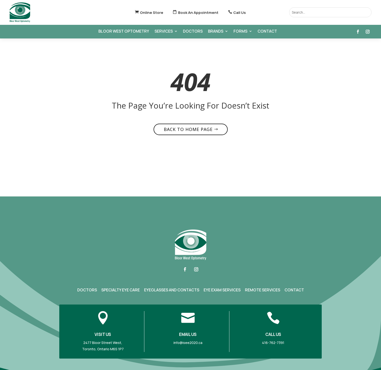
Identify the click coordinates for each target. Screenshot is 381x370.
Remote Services (262, 290)
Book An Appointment (198, 12)
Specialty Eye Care (120, 290)
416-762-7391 (273, 342)
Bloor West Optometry (123, 31)
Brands (215, 31)
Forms (240, 31)
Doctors (193, 31)
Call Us (239, 12)
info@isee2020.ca (187, 342)
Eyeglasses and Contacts (171, 290)
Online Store (151, 12)
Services (164, 31)
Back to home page (188, 129)
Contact (267, 31)
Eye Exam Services (222, 290)
